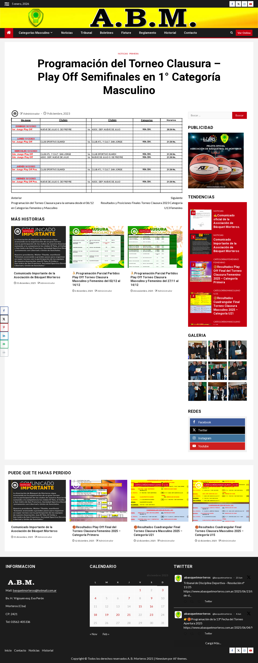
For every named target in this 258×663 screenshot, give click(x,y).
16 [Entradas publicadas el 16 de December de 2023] (151, 606)
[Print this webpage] (4, 352)
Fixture (126, 33)
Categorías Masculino (34, 33)
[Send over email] (4, 344)
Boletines (106, 33)
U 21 (215, 293)
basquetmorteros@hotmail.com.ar (35, 590)
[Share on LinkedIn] (4, 336)
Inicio (8, 650)
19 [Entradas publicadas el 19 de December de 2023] (106, 614)
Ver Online (244, 32)
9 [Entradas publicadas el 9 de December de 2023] (151, 598)
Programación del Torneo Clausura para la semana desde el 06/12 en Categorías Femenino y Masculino (54, 202)
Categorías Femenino (226, 259)
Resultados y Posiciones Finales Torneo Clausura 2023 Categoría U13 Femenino (140, 202)
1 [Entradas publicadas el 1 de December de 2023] (140, 590)
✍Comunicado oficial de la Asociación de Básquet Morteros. (226, 221)
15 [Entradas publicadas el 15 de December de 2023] (140, 606)
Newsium (161, 658)
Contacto (190, 33)
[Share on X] (4, 319)
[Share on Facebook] (4, 311)
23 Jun (239, 577)
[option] (217, 246)
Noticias (67, 33)
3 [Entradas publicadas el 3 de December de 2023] (162, 590)
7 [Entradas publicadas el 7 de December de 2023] (129, 598)
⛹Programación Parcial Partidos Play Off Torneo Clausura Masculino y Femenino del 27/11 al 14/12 (154, 279)
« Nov (93, 634)
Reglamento (147, 33)
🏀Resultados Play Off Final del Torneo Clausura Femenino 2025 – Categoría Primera (227, 274)
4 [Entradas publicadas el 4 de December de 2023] (95, 598)
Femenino (219, 262)
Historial (170, 33)
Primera (134, 53)
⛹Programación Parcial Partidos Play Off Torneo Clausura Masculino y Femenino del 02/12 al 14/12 (96, 279)
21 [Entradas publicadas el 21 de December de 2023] (129, 614)
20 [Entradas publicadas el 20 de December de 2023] (117, 614)
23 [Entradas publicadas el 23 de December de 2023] (151, 614)
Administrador (31, 113)
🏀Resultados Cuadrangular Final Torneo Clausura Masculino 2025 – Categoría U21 (226, 305)
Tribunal (86, 33)
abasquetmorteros (197, 577)
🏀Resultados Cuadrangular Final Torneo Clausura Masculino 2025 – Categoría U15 (219, 531)
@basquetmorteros (222, 577)
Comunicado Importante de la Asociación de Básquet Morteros (226, 245)
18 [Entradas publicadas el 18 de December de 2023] (95, 614)
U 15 (215, 324)
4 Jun (238, 613)
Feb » (106, 634)
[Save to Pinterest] (4, 327)
